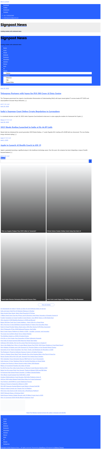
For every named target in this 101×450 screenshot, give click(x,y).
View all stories (46, 305)
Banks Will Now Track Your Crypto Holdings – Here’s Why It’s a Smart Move (22, 322)
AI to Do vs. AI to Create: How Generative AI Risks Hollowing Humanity (21, 338)
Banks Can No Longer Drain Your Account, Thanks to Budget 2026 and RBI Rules (24, 370)
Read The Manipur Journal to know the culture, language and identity (46, 413)
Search (3, 158)
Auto (2, 138)
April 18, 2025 (5, 122)
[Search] (90, 161)
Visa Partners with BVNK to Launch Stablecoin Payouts (16, 381)
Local (4, 421)
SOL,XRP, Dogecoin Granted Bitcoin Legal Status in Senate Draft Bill (20, 386)
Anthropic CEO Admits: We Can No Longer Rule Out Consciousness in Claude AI (23, 343)
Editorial (5, 426)
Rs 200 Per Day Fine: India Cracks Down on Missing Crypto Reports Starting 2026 (24, 368)
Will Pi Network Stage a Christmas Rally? (12, 393)
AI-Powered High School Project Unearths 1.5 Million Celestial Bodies (20, 372)
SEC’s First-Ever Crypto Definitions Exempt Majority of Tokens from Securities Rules (24, 324)
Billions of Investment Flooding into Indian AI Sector (15, 366)
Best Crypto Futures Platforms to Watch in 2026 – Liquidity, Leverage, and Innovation (25, 331)
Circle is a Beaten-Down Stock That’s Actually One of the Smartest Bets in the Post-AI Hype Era (28, 354)
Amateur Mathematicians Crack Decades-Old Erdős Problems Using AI (21, 377)
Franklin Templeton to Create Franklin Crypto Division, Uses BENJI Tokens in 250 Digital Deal (27, 318)
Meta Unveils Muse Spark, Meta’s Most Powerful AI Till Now (18, 313)
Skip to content (5, 2)
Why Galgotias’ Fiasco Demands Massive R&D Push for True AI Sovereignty (22, 359)
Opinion (5, 432)
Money (2, 120)
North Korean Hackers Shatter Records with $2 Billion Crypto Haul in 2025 (22, 395)
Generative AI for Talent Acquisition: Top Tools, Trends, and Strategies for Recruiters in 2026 (27, 350)
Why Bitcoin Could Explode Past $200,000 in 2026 (15, 375)
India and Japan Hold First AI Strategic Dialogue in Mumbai (17, 311)
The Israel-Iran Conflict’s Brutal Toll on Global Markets (16, 334)
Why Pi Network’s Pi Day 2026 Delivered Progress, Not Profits (18, 329)
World (5, 423)
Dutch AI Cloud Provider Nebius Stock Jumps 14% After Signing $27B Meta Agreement (25, 327)
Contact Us (6, 444)
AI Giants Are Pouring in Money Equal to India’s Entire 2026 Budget (20, 363)
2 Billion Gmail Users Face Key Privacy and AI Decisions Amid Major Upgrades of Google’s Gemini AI (29, 315)
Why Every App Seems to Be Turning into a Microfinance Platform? (20, 391)
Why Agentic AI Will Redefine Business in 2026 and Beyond (18, 320)
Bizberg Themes (59, 447)
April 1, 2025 (4, 140)
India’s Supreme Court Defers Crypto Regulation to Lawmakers (30, 111)
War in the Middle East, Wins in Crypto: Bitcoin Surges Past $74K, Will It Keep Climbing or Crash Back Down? (32, 345)
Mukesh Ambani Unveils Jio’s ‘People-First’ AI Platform (16, 388)
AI (1, 104)
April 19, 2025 (5, 88)
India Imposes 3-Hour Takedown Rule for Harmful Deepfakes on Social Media (23, 361)
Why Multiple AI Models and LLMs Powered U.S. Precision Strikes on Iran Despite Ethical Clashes (28, 347)
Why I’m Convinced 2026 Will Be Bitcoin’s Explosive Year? (17, 397)
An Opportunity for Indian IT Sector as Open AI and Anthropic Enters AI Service (23, 309)
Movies (5, 442)
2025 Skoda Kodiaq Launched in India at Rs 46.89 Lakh (26, 127)
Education (6, 430)
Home (5, 419)
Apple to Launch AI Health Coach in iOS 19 (21, 145)
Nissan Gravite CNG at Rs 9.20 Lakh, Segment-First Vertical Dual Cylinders (22, 356)
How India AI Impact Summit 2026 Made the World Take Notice (19, 340)
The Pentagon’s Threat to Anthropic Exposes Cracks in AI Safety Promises (22, 352)
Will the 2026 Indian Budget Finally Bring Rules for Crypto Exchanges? (21, 379)
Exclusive (6, 428)
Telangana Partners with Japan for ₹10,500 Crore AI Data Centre (31, 93)
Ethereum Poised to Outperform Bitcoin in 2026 (14, 384)
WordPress (42, 447)
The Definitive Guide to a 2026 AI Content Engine (15, 336)
